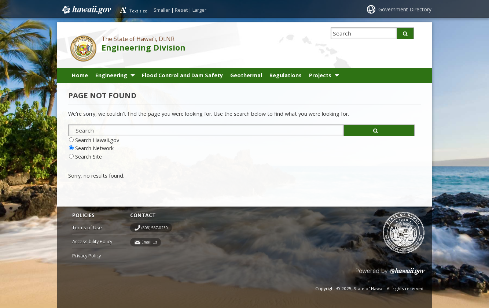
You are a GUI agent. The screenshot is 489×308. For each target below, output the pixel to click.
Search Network (94, 148)
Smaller (162, 10)
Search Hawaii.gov (97, 140)
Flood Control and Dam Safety (182, 75)
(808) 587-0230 (154, 227)
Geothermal (246, 75)
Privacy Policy (86, 255)
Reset (181, 10)
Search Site (88, 156)
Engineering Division (143, 47)
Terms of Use (87, 227)
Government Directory (404, 9)
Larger (199, 10)
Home (80, 75)
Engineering (111, 75)
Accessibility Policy (92, 241)
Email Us (149, 242)
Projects (320, 75)
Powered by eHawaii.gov (390, 274)
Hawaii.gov (86, 9)
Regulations (285, 75)
